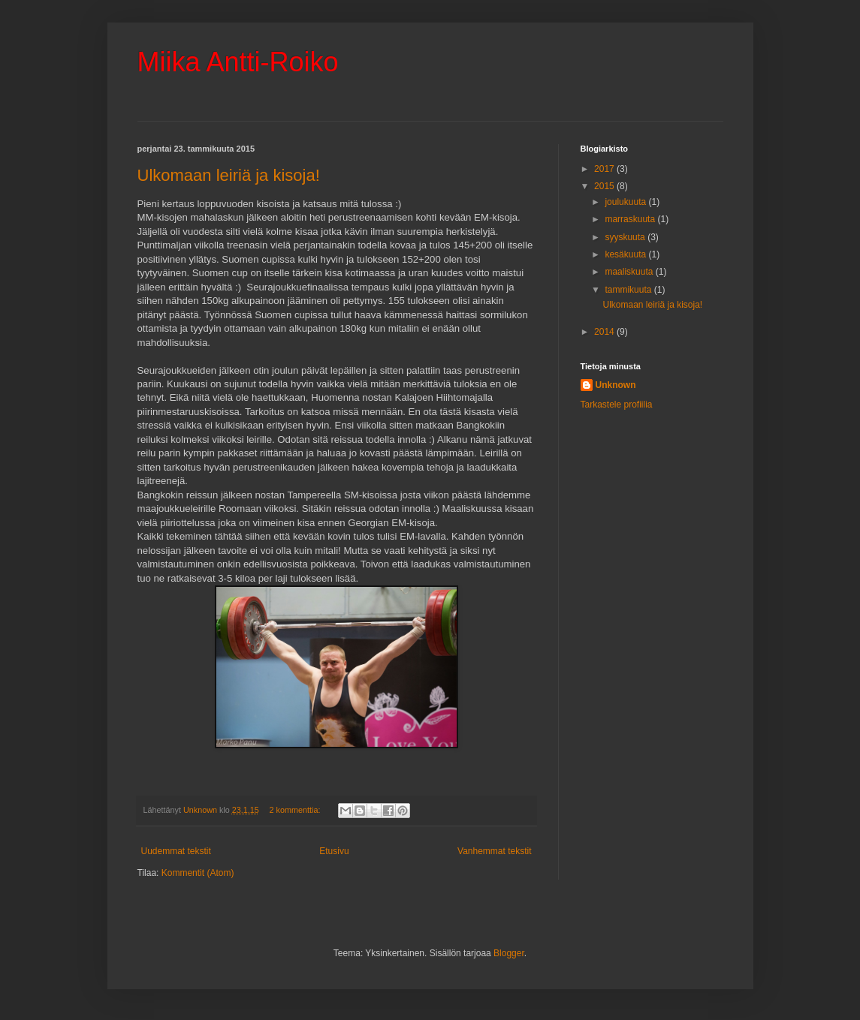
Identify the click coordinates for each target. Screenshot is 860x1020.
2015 (605, 186)
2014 (605, 331)
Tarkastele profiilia (617, 404)
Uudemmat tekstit (176, 851)
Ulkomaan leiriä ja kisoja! (228, 175)
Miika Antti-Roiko (238, 62)
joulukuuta (626, 202)
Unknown (616, 385)
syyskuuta (626, 237)
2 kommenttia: (296, 809)
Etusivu (334, 851)
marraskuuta (631, 219)
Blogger (508, 953)
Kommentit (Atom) (197, 873)
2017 (605, 169)
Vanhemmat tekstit (494, 851)
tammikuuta (629, 289)
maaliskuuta (630, 271)
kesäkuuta (626, 254)
